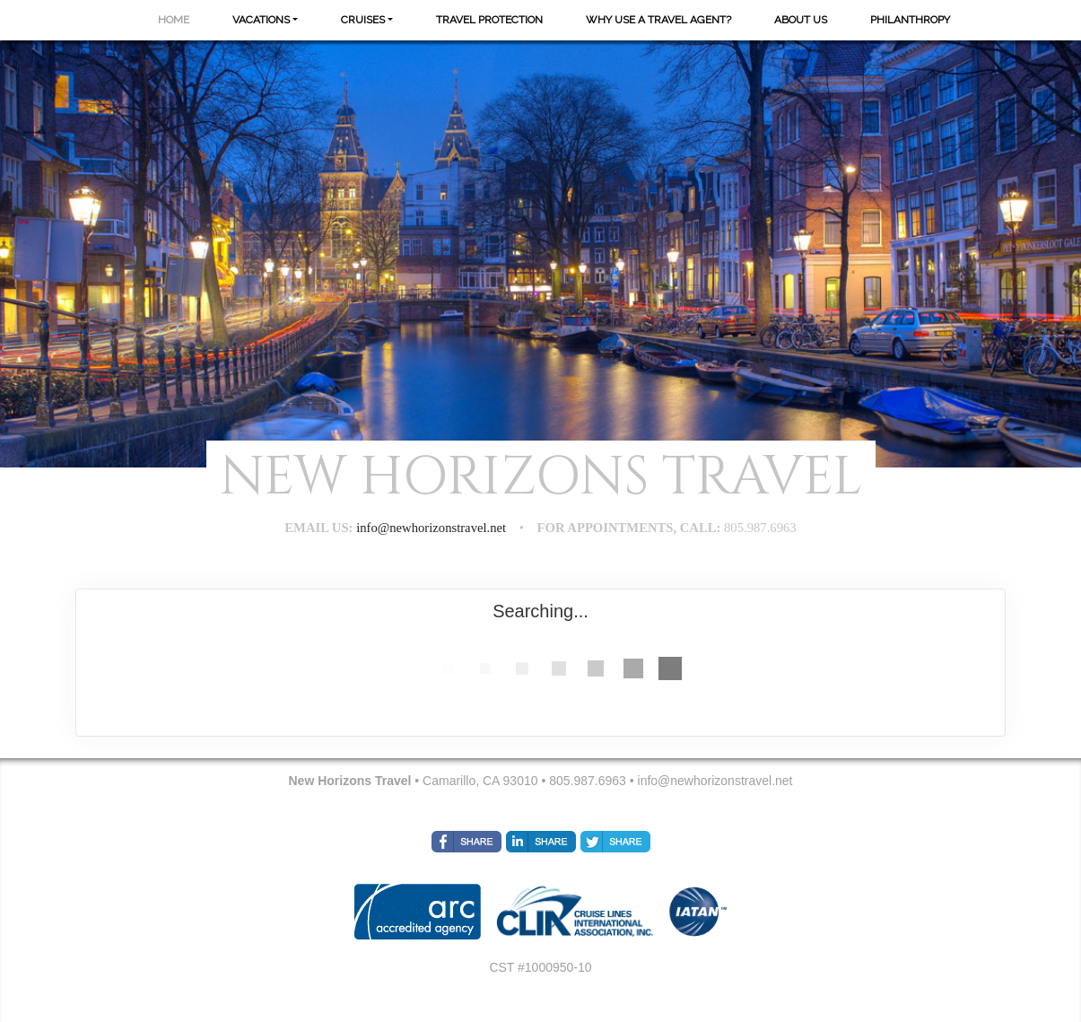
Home (173, 19)
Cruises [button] (363, 19)
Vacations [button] (261, 19)
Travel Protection (489, 19)
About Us (800, 19)
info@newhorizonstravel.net (715, 780)
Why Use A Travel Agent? (658, 19)
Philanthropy (910, 19)
